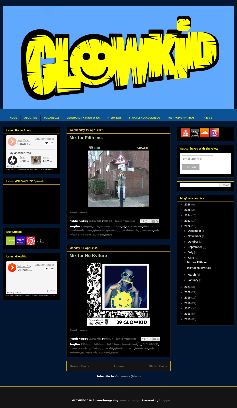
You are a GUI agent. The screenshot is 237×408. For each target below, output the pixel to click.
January (193, 280)
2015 (187, 319)
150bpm (86, 344)
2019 (187, 297)
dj (123, 226)
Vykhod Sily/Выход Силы (17, 296)
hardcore (141, 348)
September (195, 247)
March (192, 274)
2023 (187, 220)
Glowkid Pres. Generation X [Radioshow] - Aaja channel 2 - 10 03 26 (48, 170)
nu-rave (86, 234)
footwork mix (78, 348)
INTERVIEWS (114, 117)
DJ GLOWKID (134, 226)
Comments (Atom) (128, 376)
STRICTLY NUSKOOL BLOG (144, 117)
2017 (187, 308)
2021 (187, 286)
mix (156, 230)
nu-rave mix (89, 352)
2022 (96, 226)
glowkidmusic (128, 230)
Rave (108, 234)
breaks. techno (110, 226)
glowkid (111, 230)
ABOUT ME (30, 117)
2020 (187, 292)
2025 (187, 209)
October (193, 241)
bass (117, 344)
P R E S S (207, 117)
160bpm (99, 344)
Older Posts (158, 366)
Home (119, 366)
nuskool (98, 234)
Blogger (164, 400)
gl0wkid (99, 230)
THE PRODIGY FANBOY (180, 117)
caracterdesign (129, 400)
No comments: (125, 221)
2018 (187, 303)
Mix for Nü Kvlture (88, 255)
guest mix (146, 230)
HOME (13, 117)
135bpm (86, 226)
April (191, 257)
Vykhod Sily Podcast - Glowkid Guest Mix (48, 296)
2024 (187, 215)
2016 (187, 313)
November (195, 236)
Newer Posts (79, 366)
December (195, 230)
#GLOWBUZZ (51, 117)
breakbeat (129, 344)
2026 (187, 204)
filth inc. (148, 226)
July (191, 252)
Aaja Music (11, 170)
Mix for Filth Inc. (86, 137)
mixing (74, 234)
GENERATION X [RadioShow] (83, 117)
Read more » (78, 212)
